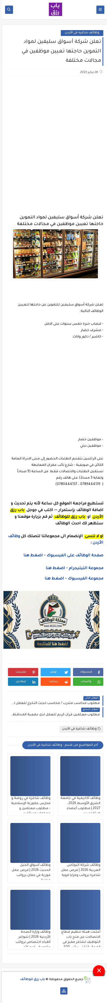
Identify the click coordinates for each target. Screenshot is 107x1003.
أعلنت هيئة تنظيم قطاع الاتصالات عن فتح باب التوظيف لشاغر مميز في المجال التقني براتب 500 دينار (79, 942)
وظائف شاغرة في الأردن (80, 33)
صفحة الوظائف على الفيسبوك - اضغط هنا (61, 556)
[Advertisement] (53, 139)
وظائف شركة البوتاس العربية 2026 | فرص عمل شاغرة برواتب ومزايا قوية (79, 870)
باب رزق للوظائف (30, 979)
